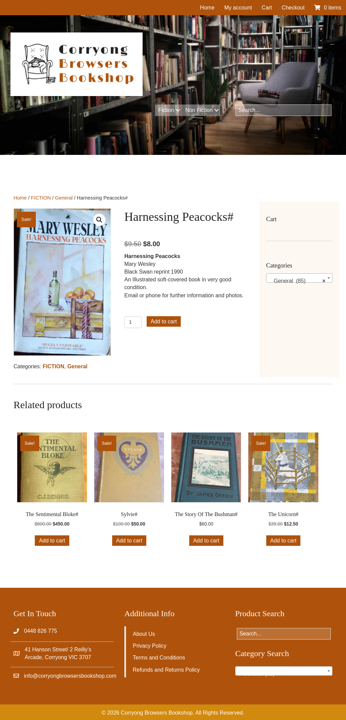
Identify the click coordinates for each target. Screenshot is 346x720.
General (64, 198)
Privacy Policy (150, 646)
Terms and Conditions (159, 657)
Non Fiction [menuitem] (199, 110)
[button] (178, 110)
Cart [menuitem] (267, 7)
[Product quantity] (133, 322)
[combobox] (299, 278)
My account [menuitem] (238, 7)
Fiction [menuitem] (166, 110)
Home (20, 198)
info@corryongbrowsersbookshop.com (70, 676)
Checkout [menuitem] (293, 7)
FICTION (41, 198)
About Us (144, 634)
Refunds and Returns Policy (166, 670)
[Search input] (283, 110)
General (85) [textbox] (297, 281)
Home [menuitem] (207, 7)
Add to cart (164, 321)
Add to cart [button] (52, 540)
